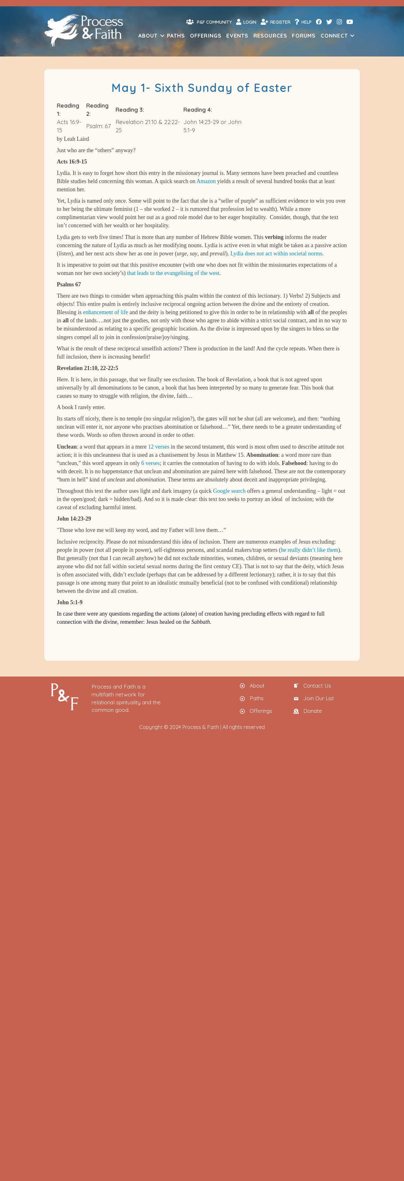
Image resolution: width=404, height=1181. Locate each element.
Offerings (206, 35)
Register (275, 22)
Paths (176, 35)
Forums (304, 35)
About (148, 35)
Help (303, 22)
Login (246, 22)
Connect (334, 35)
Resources (270, 35)
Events (237, 35)
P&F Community (209, 22)
